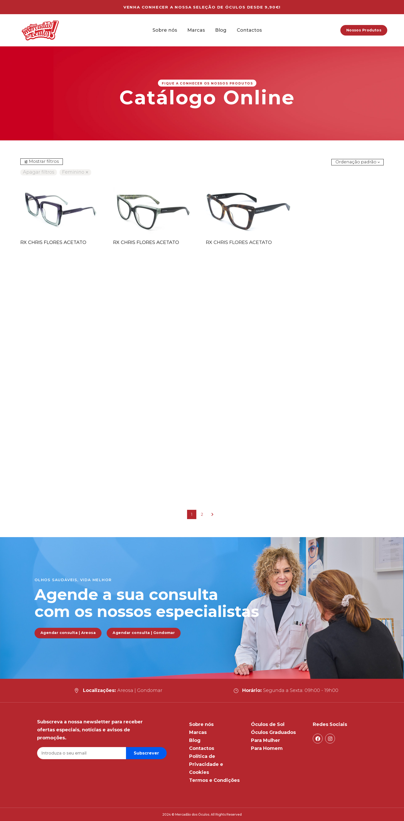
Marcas (196, 30)
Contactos (249, 30)
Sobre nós (165, 30)
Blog (220, 30)
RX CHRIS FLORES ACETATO (53, 242)
